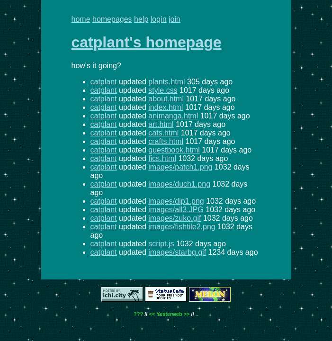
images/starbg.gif (177, 252)
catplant (103, 82)
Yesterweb (169, 314)
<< (152, 314)
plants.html (166, 82)
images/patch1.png (180, 167)
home (81, 19)
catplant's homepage (147, 42)
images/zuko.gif (174, 218)
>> (187, 314)
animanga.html (173, 116)
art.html (160, 124)
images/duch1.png (179, 184)
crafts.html (165, 141)
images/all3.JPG (176, 210)
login (159, 19)
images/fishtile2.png (181, 227)
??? (138, 314)
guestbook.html (174, 150)
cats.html (163, 133)
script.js (161, 244)
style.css (162, 90)
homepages (112, 19)
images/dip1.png (176, 201)
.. (197, 314)
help (141, 19)
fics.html (162, 158)
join (174, 19)
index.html (165, 107)
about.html (166, 99)
